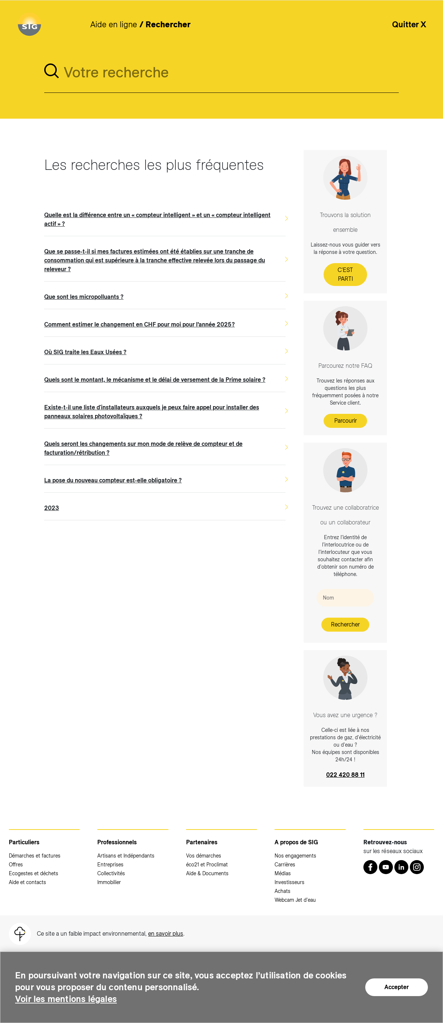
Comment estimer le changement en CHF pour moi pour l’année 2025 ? (139, 324)
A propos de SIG (296, 842)
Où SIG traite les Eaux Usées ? (85, 352)
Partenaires (201, 842)
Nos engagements (295, 856)
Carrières (285, 864)
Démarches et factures (34, 856)
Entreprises (110, 864)
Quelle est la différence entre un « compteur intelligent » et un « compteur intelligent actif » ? (157, 219)
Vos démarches (203, 856)
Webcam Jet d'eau (295, 900)
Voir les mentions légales (66, 999)
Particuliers (24, 842)
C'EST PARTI (345, 274)
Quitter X (409, 24)
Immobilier (109, 882)
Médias (283, 873)
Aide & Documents (207, 873)
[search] (51, 71)
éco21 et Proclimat (207, 864)
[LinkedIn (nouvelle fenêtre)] (401, 867)
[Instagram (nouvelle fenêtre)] (417, 867)
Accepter (396, 987)
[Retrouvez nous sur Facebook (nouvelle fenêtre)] (370, 867)
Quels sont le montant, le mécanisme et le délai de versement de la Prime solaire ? (154, 379)
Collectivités (111, 873)
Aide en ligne (113, 24)
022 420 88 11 (345, 774)
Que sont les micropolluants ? (83, 296)
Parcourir (345, 420)
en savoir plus (165, 933)
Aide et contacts (27, 882)
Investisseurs (289, 882)
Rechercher (345, 624)
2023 (51, 508)
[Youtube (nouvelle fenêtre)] (386, 867)
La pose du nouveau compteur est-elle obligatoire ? (113, 480)
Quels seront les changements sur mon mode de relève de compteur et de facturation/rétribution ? (143, 448)
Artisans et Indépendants (125, 856)
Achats (282, 891)
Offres (16, 864)
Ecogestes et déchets (33, 873)
